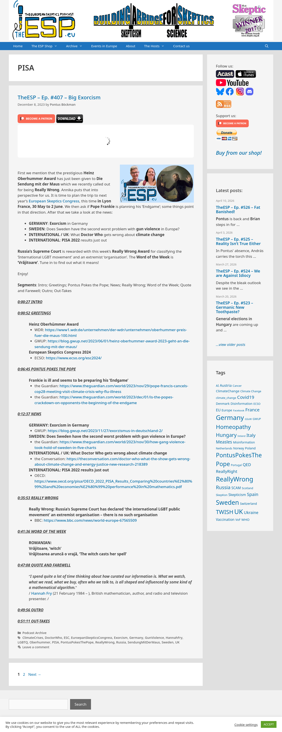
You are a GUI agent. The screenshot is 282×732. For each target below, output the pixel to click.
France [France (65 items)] (252, 410)
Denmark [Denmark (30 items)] (223, 403)
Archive (76, 46)
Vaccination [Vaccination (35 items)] (225, 519)
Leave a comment (35, 647)
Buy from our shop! (239, 152)
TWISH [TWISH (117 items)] (224, 512)
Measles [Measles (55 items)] (224, 442)
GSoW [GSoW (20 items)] (248, 419)
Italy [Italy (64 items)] (250, 435)
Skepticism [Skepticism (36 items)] (237, 494)
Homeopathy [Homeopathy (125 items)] (233, 427)
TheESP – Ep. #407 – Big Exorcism (59, 97)
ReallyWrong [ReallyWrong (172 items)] (234, 479)
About (130, 46)
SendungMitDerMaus (144, 642)
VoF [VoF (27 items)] (237, 520)
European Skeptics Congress (54, 200)
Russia (121, 642)
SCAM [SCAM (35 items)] (236, 487)
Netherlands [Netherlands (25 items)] (224, 448)
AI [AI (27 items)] (217, 386)
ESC (66, 638)
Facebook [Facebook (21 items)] (238, 410)
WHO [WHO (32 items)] (245, 519)
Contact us (181, 46)
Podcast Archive (34, 633)
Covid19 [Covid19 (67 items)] (245, 397)
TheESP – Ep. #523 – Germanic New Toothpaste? (234, 307)
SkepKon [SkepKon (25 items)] (221, 495)
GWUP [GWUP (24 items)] (257, 419)
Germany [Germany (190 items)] (230, 417)
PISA (55, 642)
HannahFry (174, 638)
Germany (136, 638)
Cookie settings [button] (246, 725)
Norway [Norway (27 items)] (238, 448)
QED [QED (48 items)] (247, 464)
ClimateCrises (32, 638)
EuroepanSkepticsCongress (91, 638)
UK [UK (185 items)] (238, 511)
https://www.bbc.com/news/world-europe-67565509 (90, 520)
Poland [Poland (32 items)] (250, 448)
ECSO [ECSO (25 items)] (256, 404)
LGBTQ (23, 642)
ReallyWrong (104, 642)
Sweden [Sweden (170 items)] (227, 502)
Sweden (167, 642)
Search (81, 704)
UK (177, 642)
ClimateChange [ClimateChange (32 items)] (227, 391)
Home (18, 46)
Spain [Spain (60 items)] (252, 494)
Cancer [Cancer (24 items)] (237, 386)
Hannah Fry (41, 593)
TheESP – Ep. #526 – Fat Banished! (238, 209)
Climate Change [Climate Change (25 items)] (250, 391)
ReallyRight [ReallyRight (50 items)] (226, 471)
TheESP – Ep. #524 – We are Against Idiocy (238, 273)
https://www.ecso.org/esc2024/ (74, 357)
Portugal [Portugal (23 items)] (236, 465)
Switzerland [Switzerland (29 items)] (248, 503)
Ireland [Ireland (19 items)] (241, 436)
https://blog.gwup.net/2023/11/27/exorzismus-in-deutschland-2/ (105, 430)
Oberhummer (40, 642)
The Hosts (156, 46)
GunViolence (154, 638)
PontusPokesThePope (77, 642)
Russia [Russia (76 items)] (223, 487)
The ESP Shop (47, 46)
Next (34, 674)
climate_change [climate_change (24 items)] (226, 398)
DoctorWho (53, 638)
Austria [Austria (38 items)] (226, 385)
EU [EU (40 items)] (218, 409)
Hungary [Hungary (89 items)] (226, 434)
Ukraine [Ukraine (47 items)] (251, 512)
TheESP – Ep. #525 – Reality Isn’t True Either (238, 241)
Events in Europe (104, 46)
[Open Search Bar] (266, 46)
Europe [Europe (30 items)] (227, 410)
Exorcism (121, 638)
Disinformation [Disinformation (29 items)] (241, 403)
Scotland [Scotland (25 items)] (247, 488)
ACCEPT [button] (268, 724)
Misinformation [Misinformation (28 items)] (244, 442)
